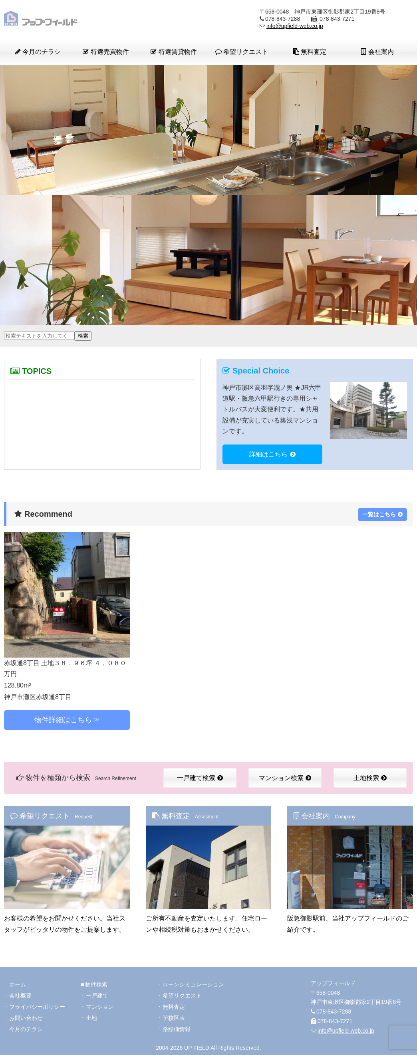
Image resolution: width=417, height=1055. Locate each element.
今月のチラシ (38, 51)
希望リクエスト (241, 51)
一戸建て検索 (200, 777)
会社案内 (377, 51)
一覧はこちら (382, 514)
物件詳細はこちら (63, 720)
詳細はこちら (272, 454)
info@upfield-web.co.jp (294, 26)
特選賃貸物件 (174, 51)
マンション (100, 1007)
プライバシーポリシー (37, 1007)
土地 (91, 1018)
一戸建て (97, 995)
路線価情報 (177, 1029)
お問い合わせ (26, 1018)
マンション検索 (285, 777)
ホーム (17, 984)
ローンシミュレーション (193, 984)
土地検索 (370, 777)
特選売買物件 (106, 51)
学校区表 (174, 1018)
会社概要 (20, 995)
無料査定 (309, 51)
